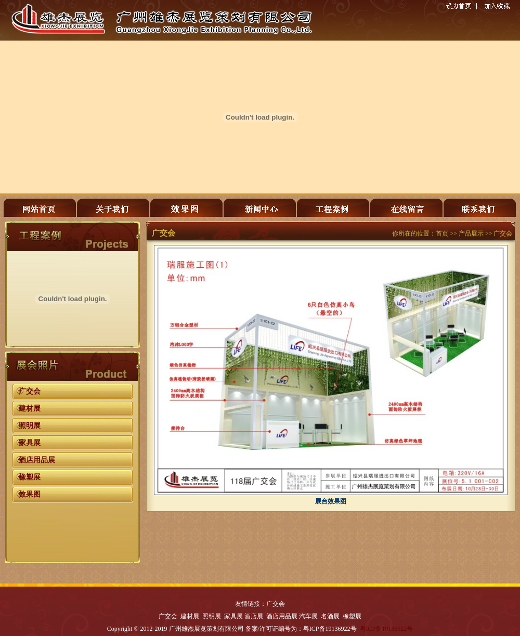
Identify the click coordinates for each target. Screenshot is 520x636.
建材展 (30, 408)
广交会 (30, 391)
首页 (442, 233)
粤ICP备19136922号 (386, 628)
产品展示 (471, 233)
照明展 (30, 426)
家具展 (30, 443)
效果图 (30, 494)
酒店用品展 (37, 460)
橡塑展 (30, 477)
